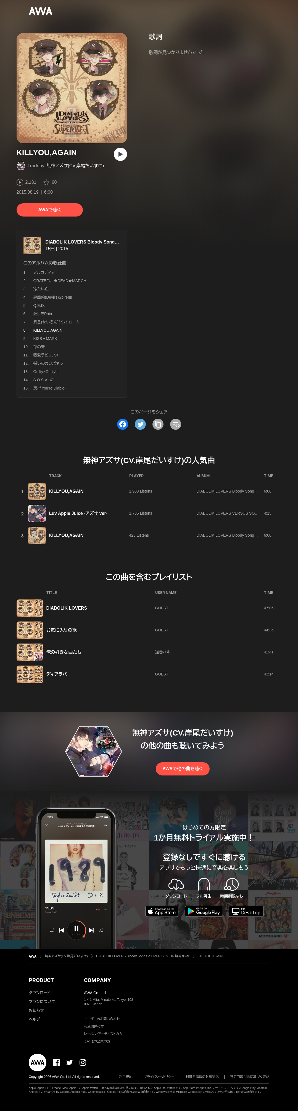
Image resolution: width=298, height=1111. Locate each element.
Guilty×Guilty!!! (46, 371)
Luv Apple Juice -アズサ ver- (78, 513)
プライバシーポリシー (159, 1077)
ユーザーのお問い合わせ (102, 1019)
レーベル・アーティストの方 (103, 1034)
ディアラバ (56, 674)
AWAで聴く (49, 209)
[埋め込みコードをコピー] (175, 424)
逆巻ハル (162, 652)
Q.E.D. (39, 305)
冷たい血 (41, 289)
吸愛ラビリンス (46, 355)
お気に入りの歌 (61, 630)
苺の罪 (39, 347)
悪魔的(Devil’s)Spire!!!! (52, 297)
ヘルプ (34, 1019)
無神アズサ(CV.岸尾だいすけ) (75, 165)
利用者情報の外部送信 (202, 1077)
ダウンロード (39, 993)
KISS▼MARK (45, 338)
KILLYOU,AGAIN (66, 491)
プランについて (42, 1001)
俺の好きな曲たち (64, 652)
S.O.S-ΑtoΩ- (44, 380)
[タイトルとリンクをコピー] (157, 424)
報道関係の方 (94, 1026)
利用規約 (126, 1077)
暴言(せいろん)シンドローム (56, 322)
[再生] (120, 154)
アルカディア (44, 272)
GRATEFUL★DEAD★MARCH (59, 281)
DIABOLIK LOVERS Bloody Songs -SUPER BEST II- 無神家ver (110, 242)
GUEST (161, 608)
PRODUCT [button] (41, 980)
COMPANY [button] (97, 980)
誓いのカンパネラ (48, 363)
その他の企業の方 (97, 1041)
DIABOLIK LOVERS (66, 608)
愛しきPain (42, 314)
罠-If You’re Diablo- (49, 388)
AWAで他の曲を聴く (182, 768)
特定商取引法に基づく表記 (249, 1077)
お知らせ (36, 1010)
